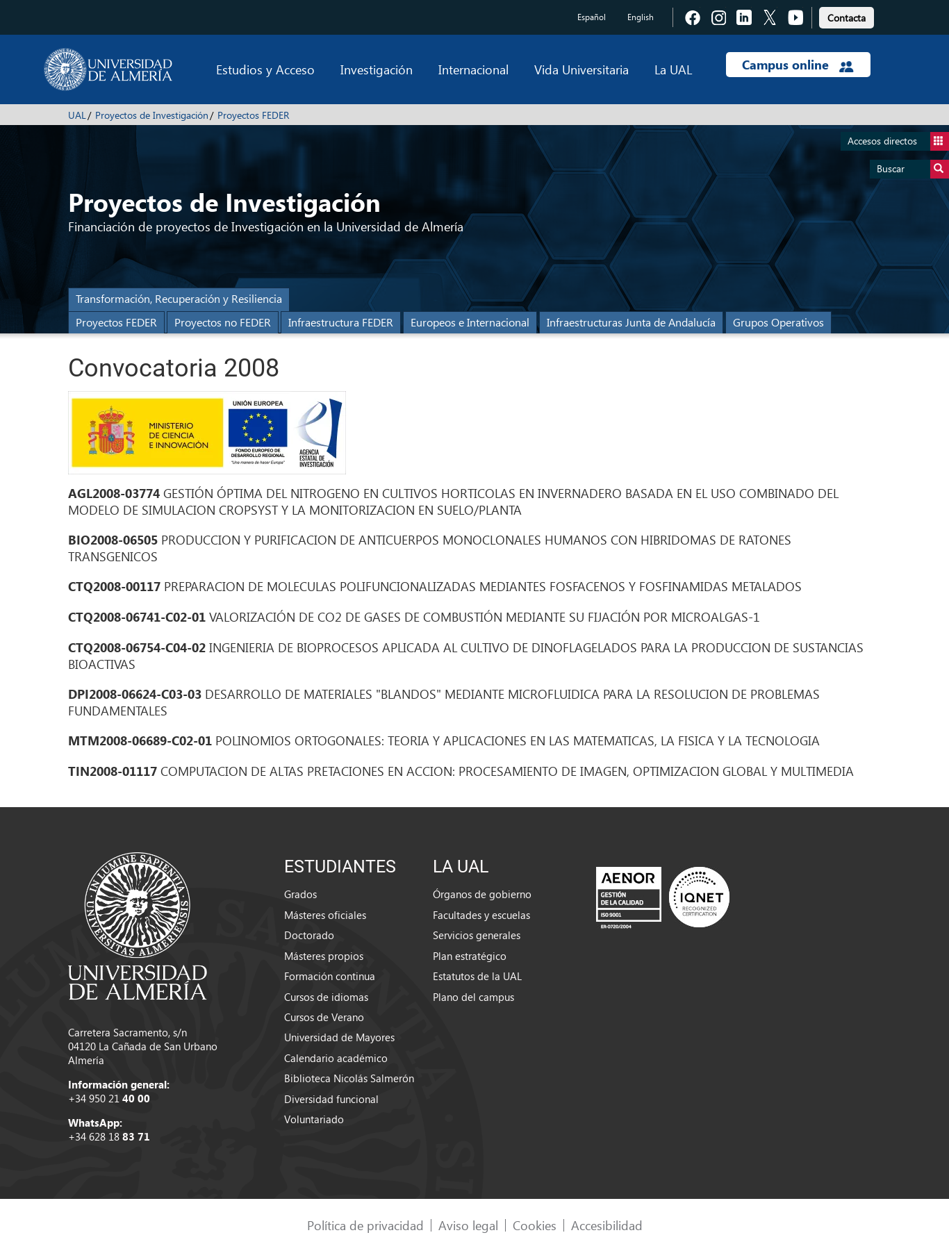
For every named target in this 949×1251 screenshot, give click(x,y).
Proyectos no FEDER (222, 322)
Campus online (798, 64)
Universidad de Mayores (339, 1037)
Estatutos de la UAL (477, 976)
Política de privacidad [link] (365, 1225)
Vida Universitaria (581, 69)
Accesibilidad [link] (607, 1225)
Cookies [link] (534, 1225)
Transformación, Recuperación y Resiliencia (179, 298)
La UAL (673, 69)
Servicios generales (476, 935)
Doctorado (309, 935)
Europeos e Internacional (470, 322)
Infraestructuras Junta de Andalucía (631, 322)
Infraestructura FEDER (340, 322)
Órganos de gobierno (482, 894)
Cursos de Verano (324, 1017)
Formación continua (329, 976)
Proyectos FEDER (253, 115)
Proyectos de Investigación (151, 115)
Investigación (376, 69)
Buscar (913, 169)
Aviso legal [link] (468, 1225)
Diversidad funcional (331, 1099)
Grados (300, 894)
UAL (77, 115)
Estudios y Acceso (265, 69)
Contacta (846, 17)
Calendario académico (336, 1058)
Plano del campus (473, 997)
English (640, 17)
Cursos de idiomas (326, 997)
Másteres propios (323, 956)
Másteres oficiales (325, 915)
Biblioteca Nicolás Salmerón (349, 1078)
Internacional (473, 69)
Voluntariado (314, 1119)
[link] (846, 15)
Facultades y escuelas (481, 915)
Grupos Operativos (778, 322)
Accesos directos (898, 141)
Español (591, 17)
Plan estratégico (469, 956)
